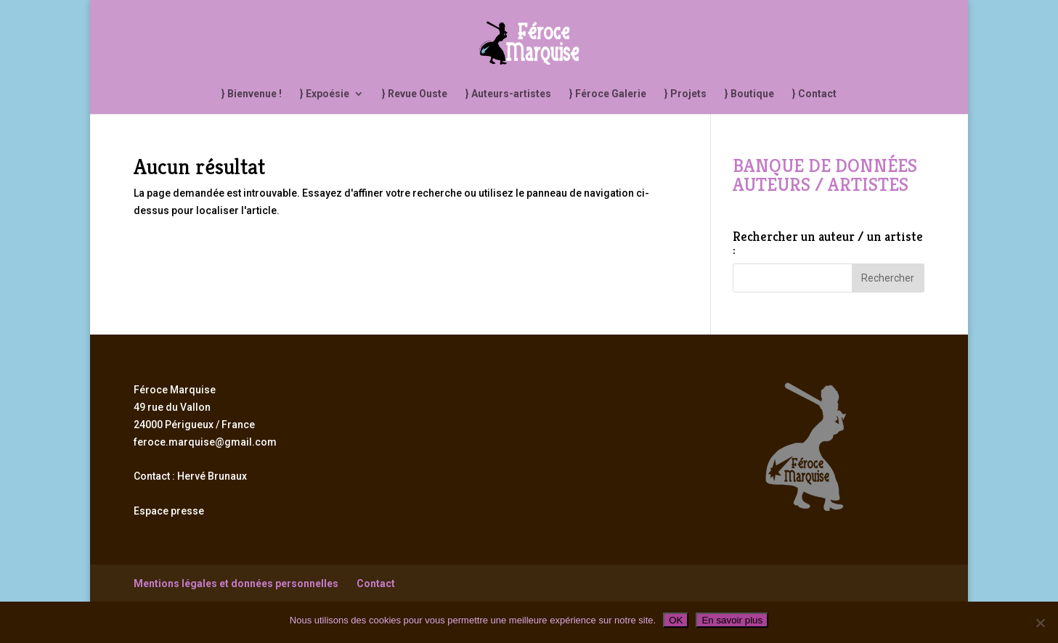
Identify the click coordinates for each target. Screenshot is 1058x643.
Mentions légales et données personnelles (236, 583)
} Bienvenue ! (251, 94)
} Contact (814, 94)
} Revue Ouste (414, 94)
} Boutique (749, 94)
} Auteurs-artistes (508, 94)
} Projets (685, 94)
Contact (376, 583)
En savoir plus (731, 620)
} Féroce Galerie (607, 94)
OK (676, 620)
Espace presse (169, 511)
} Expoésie (324, 94)
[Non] (1040, 622)
